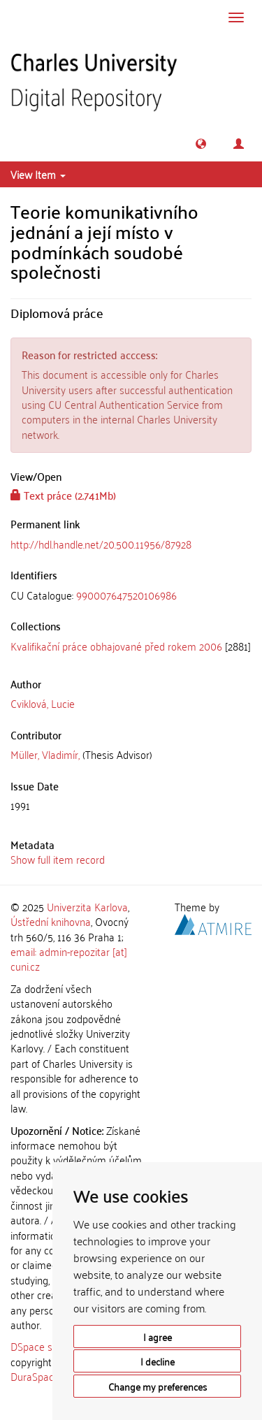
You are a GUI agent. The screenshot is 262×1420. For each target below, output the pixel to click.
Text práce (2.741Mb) (63, 495)
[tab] (131, 595)
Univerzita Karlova (87, 906)
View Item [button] (38, 174)
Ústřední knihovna (50, 921)
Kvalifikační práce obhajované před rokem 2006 (116, 645)
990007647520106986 (126, 594)
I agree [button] (157, 1336)
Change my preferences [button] (157, 1386)
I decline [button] (157, 1361)
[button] (201, 143)
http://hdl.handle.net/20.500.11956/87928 (100, 543)
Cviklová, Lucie (42, 703)
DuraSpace (34, 1376)
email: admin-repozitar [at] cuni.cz (68, 958)
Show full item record (57, 859)
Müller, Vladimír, (45, 754)
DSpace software (48, 1346)
